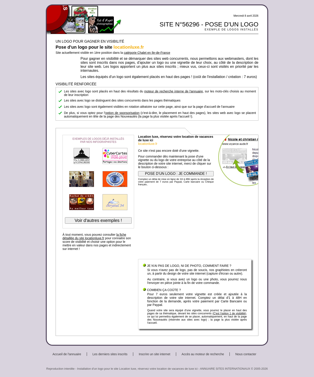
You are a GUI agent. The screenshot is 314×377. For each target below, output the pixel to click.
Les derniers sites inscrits (110, 354)
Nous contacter (245, 354)
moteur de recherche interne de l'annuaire (173, 91)
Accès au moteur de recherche (203, 354)
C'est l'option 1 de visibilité (229, 313)
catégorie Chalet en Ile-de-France (147, 52)
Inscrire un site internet (154, 354)
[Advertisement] (195, 223)
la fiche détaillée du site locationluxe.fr (94, 236)
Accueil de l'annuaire (66, 354)
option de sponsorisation (122, 113)
